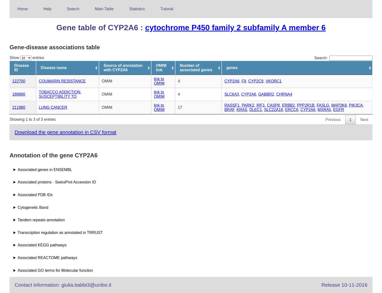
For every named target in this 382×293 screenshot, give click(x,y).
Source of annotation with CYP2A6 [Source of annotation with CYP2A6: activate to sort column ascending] (123, 67)
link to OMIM (159, 81)
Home (22, 9)
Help (47, 9)
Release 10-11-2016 (344, 285)
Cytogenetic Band (33, 207)
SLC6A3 (231, 94)
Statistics (137, 9)
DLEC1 (255, 110)
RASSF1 (231, 105)
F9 (243, 81)
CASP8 (273, 105)
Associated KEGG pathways (42, 245)
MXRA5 (324, 110)
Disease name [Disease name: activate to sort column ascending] (54, 68)
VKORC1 (274, 81)
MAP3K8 (339, 105)
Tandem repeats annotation (41, 220)
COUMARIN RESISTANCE (62, 81)
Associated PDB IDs (35, 195)
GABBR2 (266, 94)
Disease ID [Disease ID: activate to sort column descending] (21, 67)
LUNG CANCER (53, 107)
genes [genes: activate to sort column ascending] (232, 68)
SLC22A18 (273, 110)
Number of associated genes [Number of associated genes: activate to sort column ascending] (196, 67)
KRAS (242, 110)
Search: (343, 58)
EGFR (338, 110)
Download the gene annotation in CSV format (65, 132)
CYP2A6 (231, 81)
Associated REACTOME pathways (47, 258)
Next (364, 120)
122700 (18, 81)
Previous (333, 120)
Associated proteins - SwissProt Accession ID (57, 182)
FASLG (323, 105)
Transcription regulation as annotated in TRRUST (60, 233)
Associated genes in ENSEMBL (45, 170)
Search (73, 9)
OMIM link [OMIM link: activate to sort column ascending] (161, 67)
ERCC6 (291, 110)
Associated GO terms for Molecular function (55, 270)
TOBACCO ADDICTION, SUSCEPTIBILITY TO (60, 94)
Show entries (27, 58)
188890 (18, 94)
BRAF (229, 110)
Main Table (104, 9)
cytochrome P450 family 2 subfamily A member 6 (235, 27)
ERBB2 (288, 105)
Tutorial (167, 9)
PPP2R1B (306, 105)
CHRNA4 (284, 94)
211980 (18, 107)
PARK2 (248, 105)
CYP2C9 (255, 81)
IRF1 (260, 105)
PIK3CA (356, 105)
